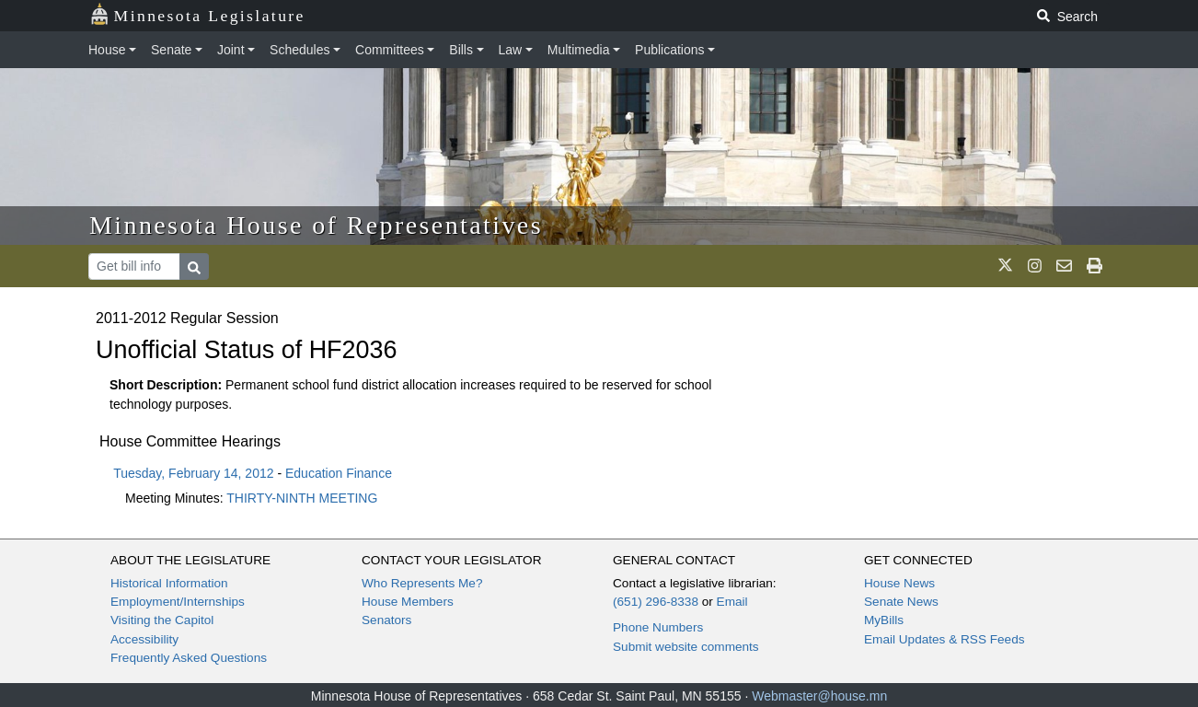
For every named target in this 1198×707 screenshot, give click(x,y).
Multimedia (578, 49)
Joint (231, 49)
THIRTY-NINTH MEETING (301, 498)
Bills (461, 49)
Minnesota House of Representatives (316, 225)
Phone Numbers (658, 627)
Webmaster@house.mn (819, 696)
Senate (171, 49)
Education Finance (338, 473)
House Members (408, 601)
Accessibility (144, 639)
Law (511, 49)
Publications (670, 49)
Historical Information (169, 583)
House (106, 49)
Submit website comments (686, 647)
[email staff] (1064, 266)
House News (899, 583)
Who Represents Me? (422, 583)
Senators (386, 620)
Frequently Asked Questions (188, 658)
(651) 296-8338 (655, 601)
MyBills (884, 620)
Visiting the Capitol (161, 620)
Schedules (299, 49)
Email (732, 601)
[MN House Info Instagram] (1034, 266)
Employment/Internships (177, 601)
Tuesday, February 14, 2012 (193, 473)
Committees (389, 49)
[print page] (1094, 266)
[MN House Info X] (1005, 266)
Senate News (901, 601)
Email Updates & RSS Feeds (944, 639)
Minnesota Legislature (197, 14)
